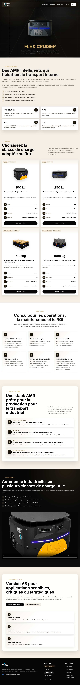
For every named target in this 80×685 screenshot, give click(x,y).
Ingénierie (52, 4)
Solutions (45, 4)
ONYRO (47, 669)
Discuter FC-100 (20, 223)
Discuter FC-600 (20, 291)
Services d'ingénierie (32, 604)
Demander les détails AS (15, 604)
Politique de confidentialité (70, 676)
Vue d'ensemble (49, 666)
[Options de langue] (67, 4)
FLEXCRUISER (49, 672)
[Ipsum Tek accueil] (7, 5)
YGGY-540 (48, 679)
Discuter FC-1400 (59, 291)
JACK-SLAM (48, 676)
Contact (73, 4)
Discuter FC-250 (59, 223)
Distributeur (60, 4)
